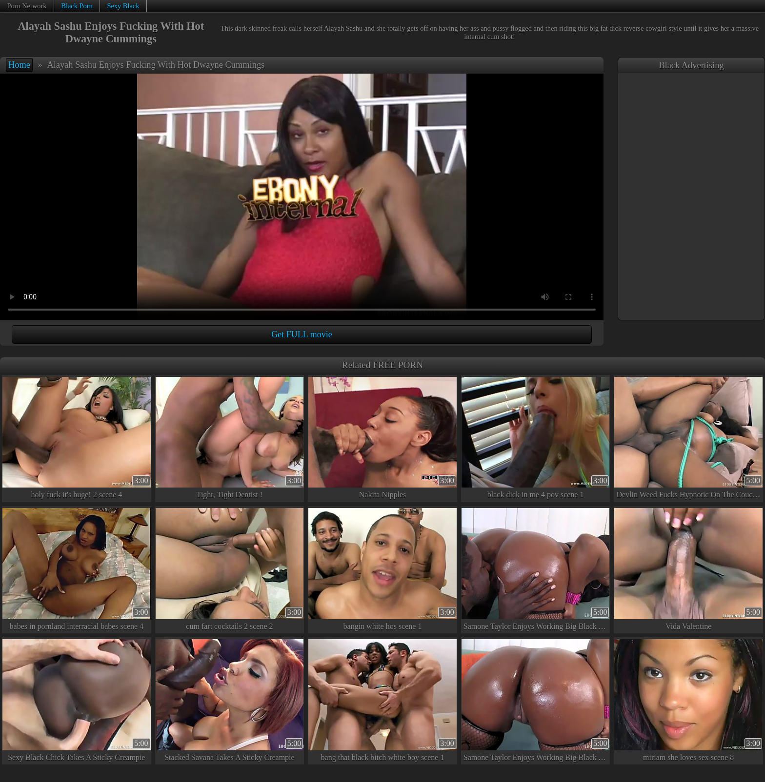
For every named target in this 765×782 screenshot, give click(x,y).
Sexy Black (123, 6)
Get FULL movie (301, 334)
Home (19, 65)
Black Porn (76, 6)
